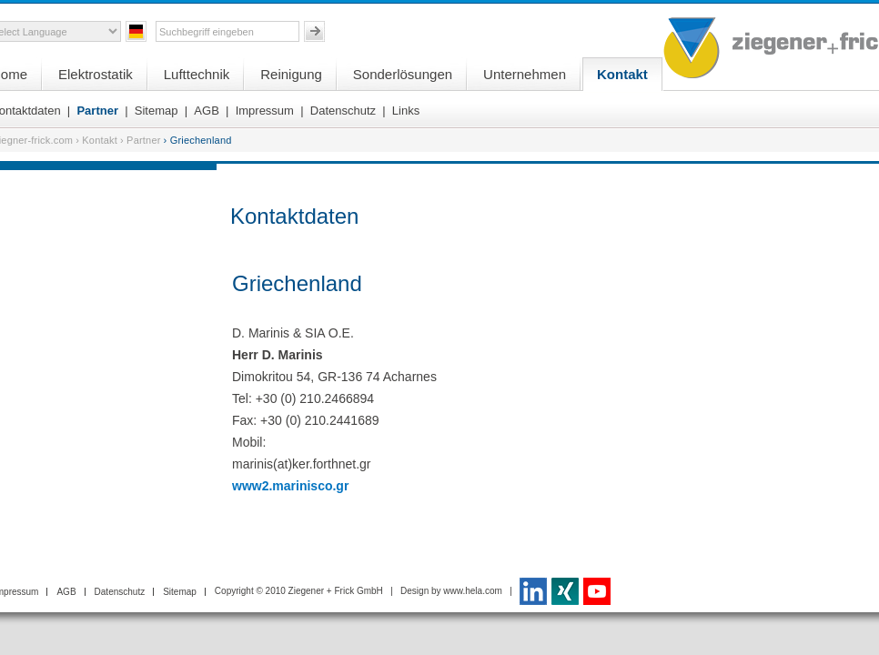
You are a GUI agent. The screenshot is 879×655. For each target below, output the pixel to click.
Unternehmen (524, 74)
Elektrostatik (95, 74)
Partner (97, 110)
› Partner (140, 140)
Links (405, 110)
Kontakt (622, 74)
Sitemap (156, 110)
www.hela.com (472, 591)
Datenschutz (343, 110)
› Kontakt (96, 140)
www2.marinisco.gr (290, 486)
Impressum (265, 110)
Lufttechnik (197, 74)
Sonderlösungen (402, 74)
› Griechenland (198, 140)
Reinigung (291, 74)
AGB (206, 110)
